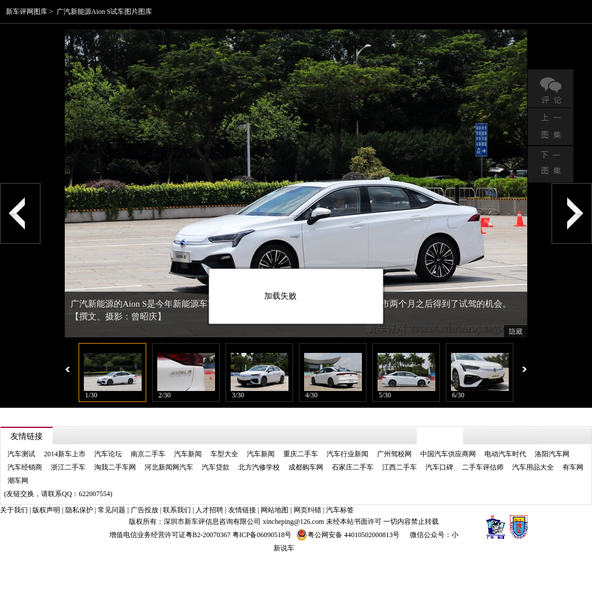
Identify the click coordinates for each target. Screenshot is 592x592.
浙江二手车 (68, 467)
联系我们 (177, 510)
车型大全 (224, 454)
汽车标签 (340, 510)
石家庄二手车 (352, 467)
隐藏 (516, 331)
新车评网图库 (26, 12)
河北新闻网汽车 (169, 467)
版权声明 (46, 510)
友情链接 (242, 510)
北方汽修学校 (259, 467)
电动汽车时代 (505, 454)
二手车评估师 (483, 467)
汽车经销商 (25, 467)
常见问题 (111, 510)
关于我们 (14, 510)
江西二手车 (399, 467)
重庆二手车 (300, 454)
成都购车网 (305, 467)
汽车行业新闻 (347, 454)
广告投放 (144, 510)
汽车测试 (21, 454)
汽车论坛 (108, 454)
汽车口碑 (439, 467)
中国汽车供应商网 (448, 454)
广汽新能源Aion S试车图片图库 (105, 12)
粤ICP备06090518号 (262, 535)
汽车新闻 (188, 454)
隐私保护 (79, 510)
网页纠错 (307, 510)
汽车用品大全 (533, 467)
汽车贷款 (216, 467)
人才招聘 (209, 510)
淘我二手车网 (115, 467)
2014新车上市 (65, 454)
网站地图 (274, 510)
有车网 (573, 467)
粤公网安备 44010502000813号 (347, 535)
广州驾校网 (394, 454)
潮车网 (18, 480)
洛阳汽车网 (552, 454)
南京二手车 (148, 454)
